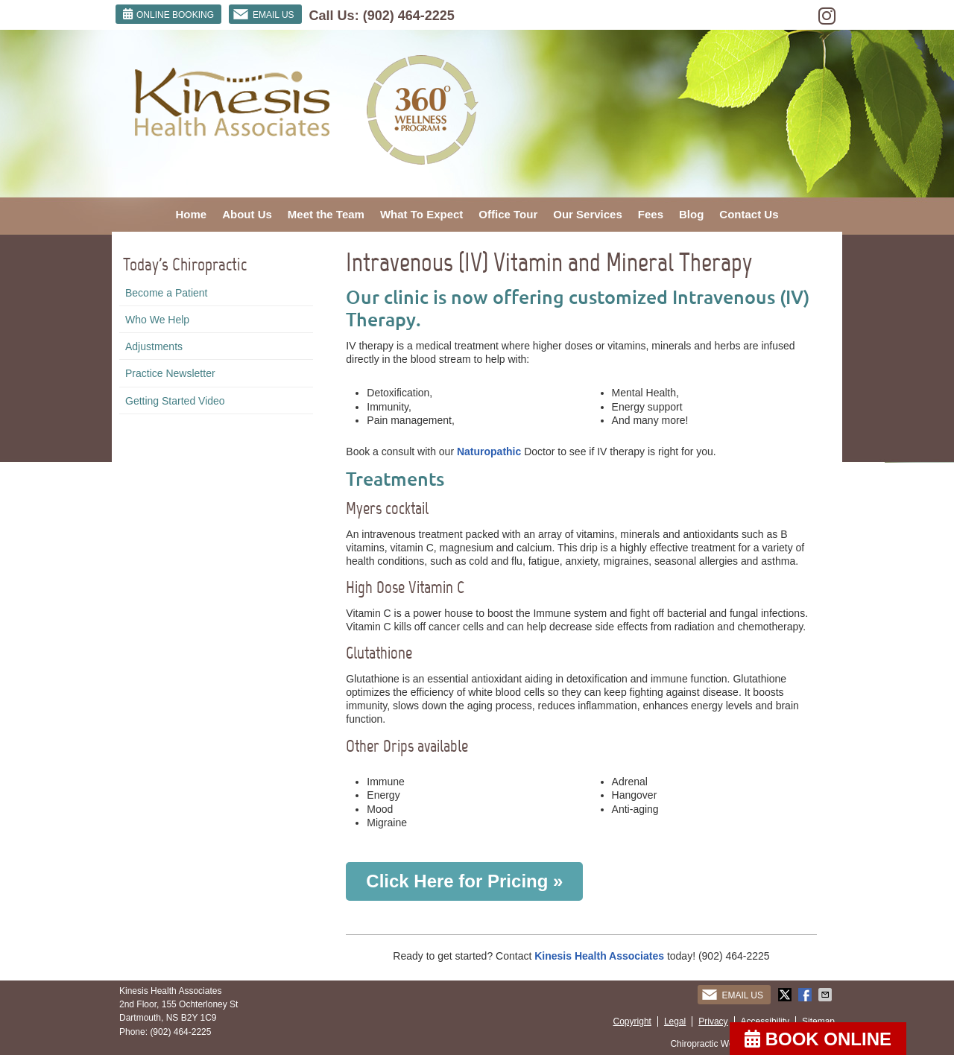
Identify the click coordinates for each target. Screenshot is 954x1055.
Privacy (712, 1021)
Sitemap (818, 1021)
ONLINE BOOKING (168, 14)
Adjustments (154, 346)
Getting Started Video (175, 401)
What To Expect (421, 214)
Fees (650, 214)
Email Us (263, 14)
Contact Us (748, 214)
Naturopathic (489, 451)
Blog (691, 214)
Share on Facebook (806, 994)
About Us (247, 214)
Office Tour (507, 214)
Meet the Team (326, 214)
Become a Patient (166, 293)
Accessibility (765, 1021)
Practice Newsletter (170, 373)
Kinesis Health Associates (600, 956)
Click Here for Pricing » (464, 881)
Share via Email (826, 994)
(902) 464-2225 (409, 15)
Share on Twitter (786, 994)
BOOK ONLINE (818, 1039)
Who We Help (157, 320)
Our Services (587, 214)
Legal (675, 1021)
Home (190, 214)
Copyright (632, 1021)
